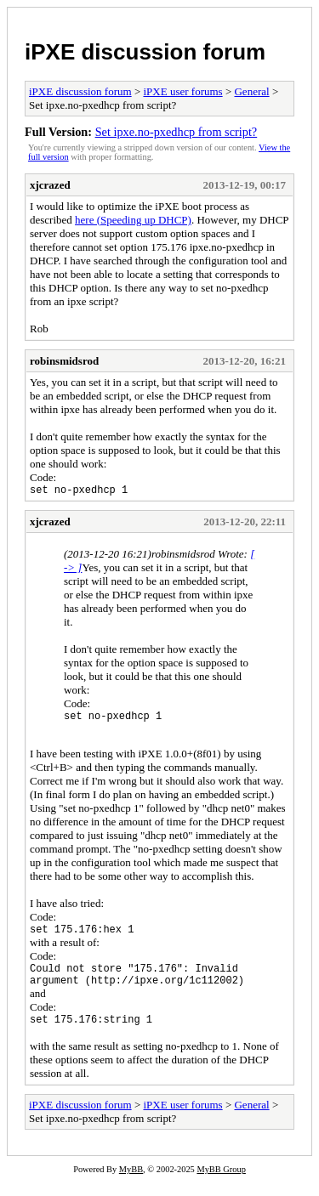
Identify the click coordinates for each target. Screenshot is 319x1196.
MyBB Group (221, 1184)
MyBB (131, 1184)
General (251, 91)
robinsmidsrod (64, 360)
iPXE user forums (182, 91)
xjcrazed (50, 185)
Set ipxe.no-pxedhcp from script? (176, 132)
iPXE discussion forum (145, 52)
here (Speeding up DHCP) (133, 219)
